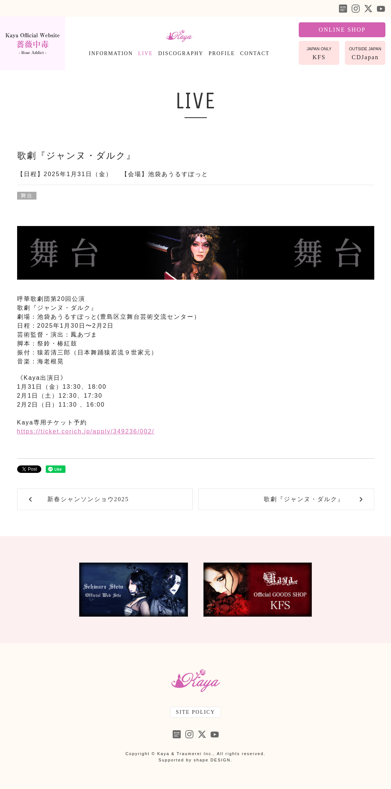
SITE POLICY (195, 712)
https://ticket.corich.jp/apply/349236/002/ (86, 431)
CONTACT (255, 53)
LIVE (145, 53)
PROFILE (222, 53)
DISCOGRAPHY (180, 53)
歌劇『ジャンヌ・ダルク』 (76, 155)
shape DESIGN (212, 760)
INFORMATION (111, 53)
